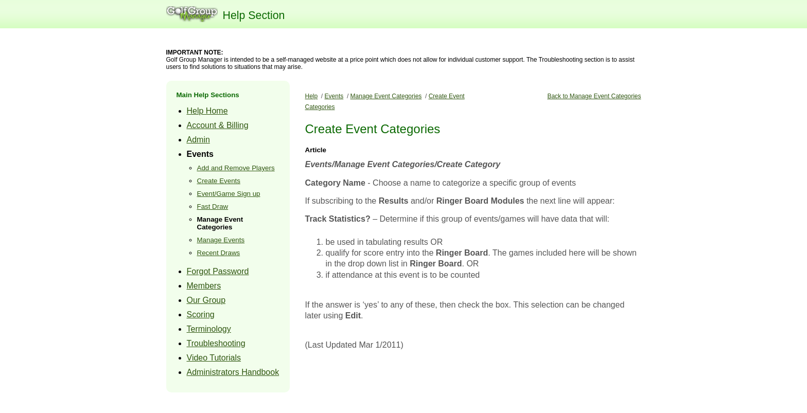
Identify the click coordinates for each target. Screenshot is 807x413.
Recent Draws (218, 253)
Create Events (218, 181)
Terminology (209, 329)
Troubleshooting (216, 343)
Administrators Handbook (233, 372)
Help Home (207, 110)
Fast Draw (213, 206)
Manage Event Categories (220, 223)
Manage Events (221, 240)
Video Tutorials (214, 357)
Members (204, 285)
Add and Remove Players (236, 168)
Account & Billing (218, 125)
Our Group (206, 300)
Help (311, 96)
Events (200, 154)
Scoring (201, 314)
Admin (198, 139)
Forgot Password (218, 271)
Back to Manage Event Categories (594, 96)
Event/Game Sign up (228, 193)
